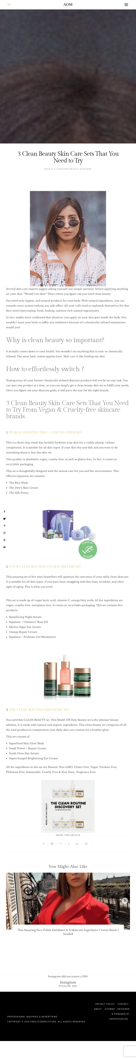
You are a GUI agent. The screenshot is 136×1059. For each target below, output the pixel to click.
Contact (123, 1004)
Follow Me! (68, 986)
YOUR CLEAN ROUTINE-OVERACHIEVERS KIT (45, 567)
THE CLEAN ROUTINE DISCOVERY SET (39, 710)
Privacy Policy (105, 1004)
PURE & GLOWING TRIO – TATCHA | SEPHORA (45, 432)
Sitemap (110, 1009)
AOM (67, 4)
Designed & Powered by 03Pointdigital (119, 1014)
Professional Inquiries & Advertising (32, 1017)
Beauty (74, 169)
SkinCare (86, 169)
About (98, 1009)
